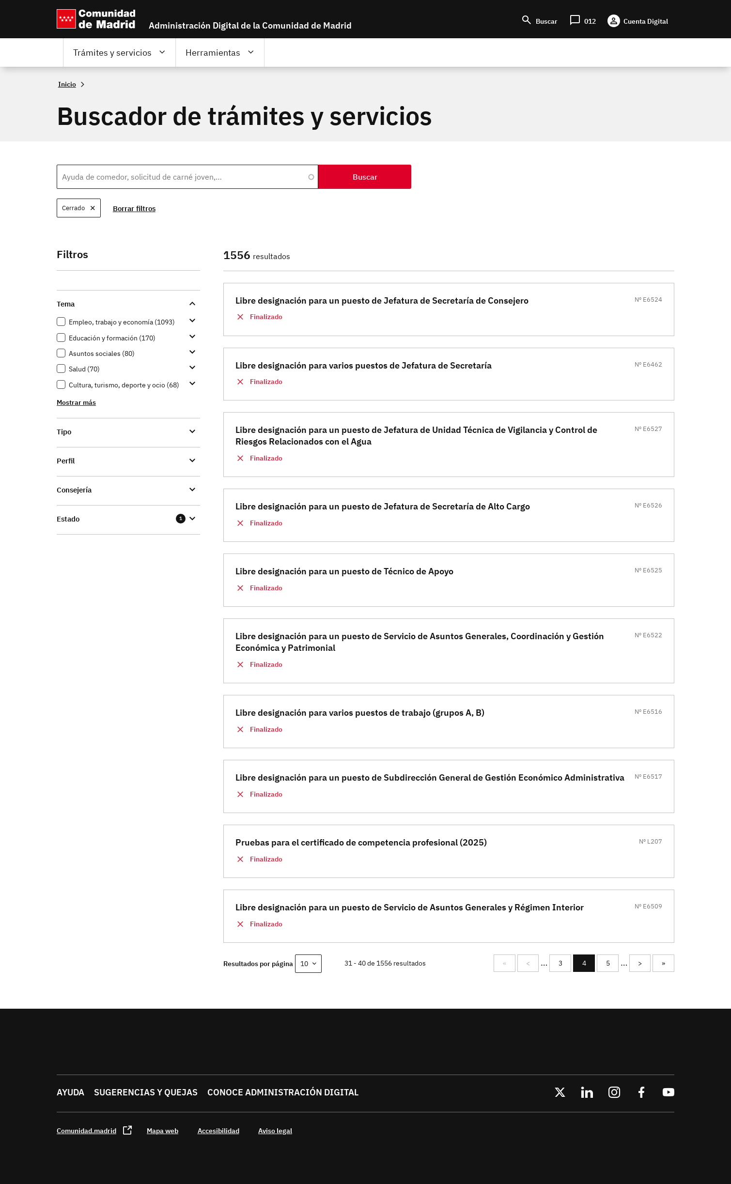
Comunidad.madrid (86, 1130)
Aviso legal (275, 1130)
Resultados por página (258, 963)
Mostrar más (76, 402)
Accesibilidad (218, 1130)
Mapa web (162, 1130)
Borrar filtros (134, 208)
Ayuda (70, 1092)
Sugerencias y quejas (146, 1092)
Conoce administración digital (282, 1092)
